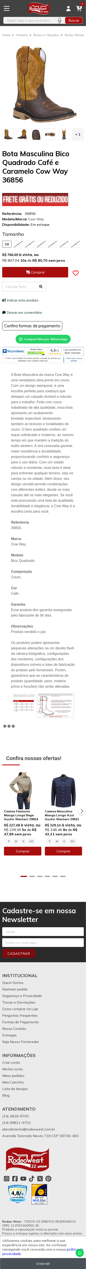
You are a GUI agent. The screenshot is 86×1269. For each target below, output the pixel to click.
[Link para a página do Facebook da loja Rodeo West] (15, 1179)
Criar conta (11, 1062)
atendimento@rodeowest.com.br (28, 1129)
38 (7, 244)
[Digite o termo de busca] (29, 20)
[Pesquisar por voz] (59, 20)
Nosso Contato (14, 1028)
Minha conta (12, 1069)
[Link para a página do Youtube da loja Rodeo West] (23, 1179)
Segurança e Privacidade (22, 996)
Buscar (73, 20)
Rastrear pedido (15, 989)
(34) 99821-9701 (16, 1122)
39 (18, 244)
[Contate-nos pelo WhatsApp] (80, 1253)
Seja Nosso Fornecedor (20, 1041)
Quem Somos (13, 982)
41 (41, 244)
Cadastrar (18, 953)
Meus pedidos (13, 1075)
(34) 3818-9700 (15, 1116)
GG (31, 841)
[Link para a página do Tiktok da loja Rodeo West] (32, 1179)
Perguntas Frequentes (20, 1015)
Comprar (22, 851)
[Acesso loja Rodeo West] (68, 8)
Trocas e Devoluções (18, 1002)
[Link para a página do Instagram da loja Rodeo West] (7, 1179)
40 (29, 244)
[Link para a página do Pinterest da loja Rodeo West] (48, 1179)
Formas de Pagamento (20, 1022)
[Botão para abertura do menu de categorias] (6, 8)
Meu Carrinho (13, 1082)
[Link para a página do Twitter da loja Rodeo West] (40, 1179)
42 (52, 244)
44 (75, 244)
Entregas (9, 1035)
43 (64, 244)
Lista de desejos (15, 1089)
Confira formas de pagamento (32, 325)
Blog (5, 1095)
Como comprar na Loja (20, 1009)
